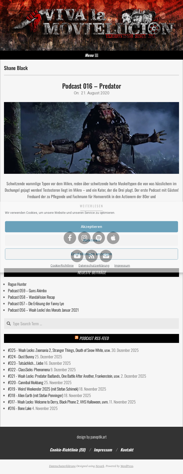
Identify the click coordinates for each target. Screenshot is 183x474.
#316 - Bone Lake (19, 408)
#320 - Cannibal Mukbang (25, 382)
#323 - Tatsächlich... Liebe (25, 363)
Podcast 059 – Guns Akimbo (27, 290)
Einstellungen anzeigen (91, 254)
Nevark (99, 466)
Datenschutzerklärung (94, 265)
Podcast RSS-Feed (93, 338)
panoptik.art (98, 437)
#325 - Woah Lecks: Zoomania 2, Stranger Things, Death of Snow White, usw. (59, 350)
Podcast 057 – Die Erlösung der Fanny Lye (36, 303)
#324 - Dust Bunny (21, 357)
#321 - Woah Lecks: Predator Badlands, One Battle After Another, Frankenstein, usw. (64, 376)
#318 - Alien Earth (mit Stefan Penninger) (35, 395)
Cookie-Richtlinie (62, 265)
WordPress (126, 466)
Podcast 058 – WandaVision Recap (31, 297)
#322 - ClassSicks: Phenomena (29, 369)
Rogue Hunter (17, 284)
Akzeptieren (91, 226)
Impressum (122, 265)
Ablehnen (91, 240)
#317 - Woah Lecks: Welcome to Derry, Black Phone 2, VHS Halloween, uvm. (58, 402)
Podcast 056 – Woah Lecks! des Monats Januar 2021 (43, 310)
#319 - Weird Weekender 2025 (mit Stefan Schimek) (43, 389)
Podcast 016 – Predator (91, 86)
